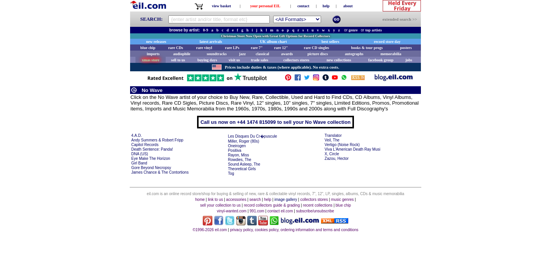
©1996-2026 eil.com (209, 230)
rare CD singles (316, 48)
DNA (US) (139, 154)
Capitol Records (144, 145)
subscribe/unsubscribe (315, 211)
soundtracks (217, 54)
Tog (231, 173)
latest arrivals (211, 41)
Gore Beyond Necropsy (151, 168)
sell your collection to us (220, 205)
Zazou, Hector (336, 158)
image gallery (285, 199)
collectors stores (296, 60)
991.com (256, 211)
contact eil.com (280, 211)
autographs (354, 54)
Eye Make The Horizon (150, 158)
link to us (215, 199)
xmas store (151, 60)
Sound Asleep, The (244, 164)
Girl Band (139, 163)
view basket (221, 6)
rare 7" (256, 48)
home (200, 199)
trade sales (259, 60)
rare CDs (175, 48)
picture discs (317, 54)
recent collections (318, 205)
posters (406, 48)
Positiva (234, 150)
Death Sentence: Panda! (152, 149)
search (255, 199)
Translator (333, 135)
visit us (234, 60)
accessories (236, 199)
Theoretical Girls (242, 169)
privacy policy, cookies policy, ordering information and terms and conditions (294, 230)
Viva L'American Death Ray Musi (352, 149)
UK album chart (273, 41)
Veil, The (331, 140)
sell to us (178, 60)
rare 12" (281, 48)
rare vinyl (204, 48)
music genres (342, 199)
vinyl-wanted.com (231, 211)
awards (287, 54)
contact (303, 6)
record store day (387, 41)
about (347, 6)
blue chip (147, 48)
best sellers (330, 41)
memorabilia (390, 54)
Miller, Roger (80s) (243, 141)
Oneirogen (237, 146)
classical (262, 54)
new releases (156, 41)
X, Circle (331, 154)
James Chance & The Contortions (160, 172)
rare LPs (232, 48)
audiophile (182, 54)
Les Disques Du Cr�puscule (252, 136)
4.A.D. (136, 135)
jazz (242, 54)
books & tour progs (367, 48)
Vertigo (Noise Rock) (342, 145)
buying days (207, 60)
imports (153, 54)
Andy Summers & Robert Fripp (157, 140)
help (326, 6)
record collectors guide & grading (272, 205)
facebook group (380, 60)
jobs (408, 60)
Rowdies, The (239, 160)
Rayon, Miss (238, 155)
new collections (338, 60)
